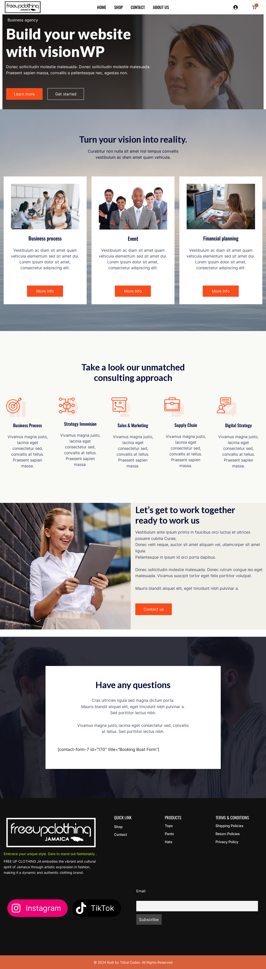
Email (141, 891)
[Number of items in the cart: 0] (254, 7)
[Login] (236, 7)
